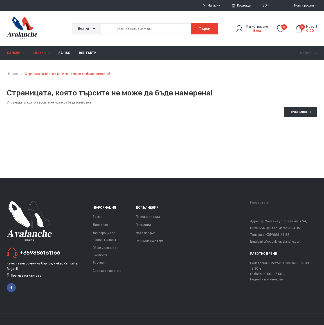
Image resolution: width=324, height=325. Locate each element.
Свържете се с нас (107, 271)
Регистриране (257, 27)
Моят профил (145, 233)
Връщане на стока (150, 241)
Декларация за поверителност (105, 236)
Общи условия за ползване (105, 251)
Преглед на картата (26, 276)
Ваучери (99, 263)
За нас (97, 217)
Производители (148, 217)
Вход (257, 31)
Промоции (143, 225)
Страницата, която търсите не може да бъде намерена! (67, 74)
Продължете (301, 112)
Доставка (100, 225)
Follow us (306, 53)
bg (266, 5)
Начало (12, 74)
